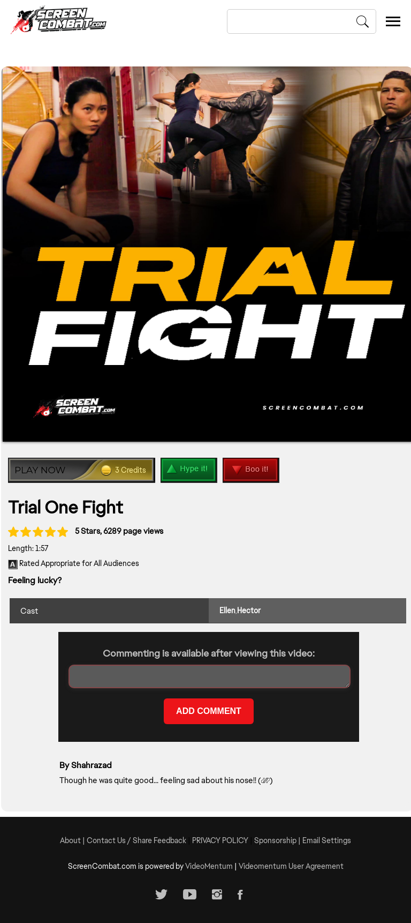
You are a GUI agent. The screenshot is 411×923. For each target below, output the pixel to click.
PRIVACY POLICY (220, 840)
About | (73, 840)
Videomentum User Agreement (291, 866)
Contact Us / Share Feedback (136, 840)
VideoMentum (209, 866)
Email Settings (326, 840)
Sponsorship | (278, 840)
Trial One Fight (65, 507)
